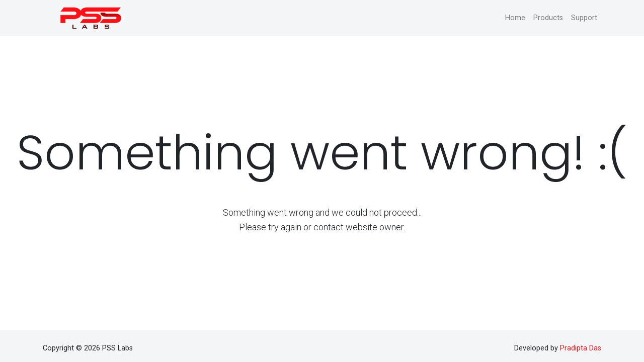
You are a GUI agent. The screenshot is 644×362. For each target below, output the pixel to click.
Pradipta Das (580, 348)
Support (584, 18)
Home (515, 18)
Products (548, 18)
